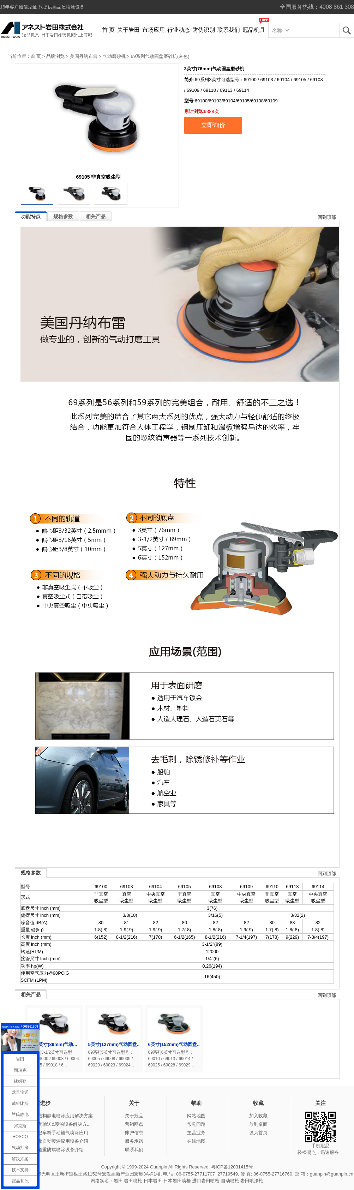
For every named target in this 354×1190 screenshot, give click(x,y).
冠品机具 (253, 30)
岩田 (347, 30)
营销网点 (134, 1124)
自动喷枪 (230, 1180)
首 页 (108, 30)
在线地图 (196, 1141)
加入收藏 (258, 1115)
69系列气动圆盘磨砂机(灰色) (160, 56)
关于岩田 (128, 30)
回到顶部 (327, 217)
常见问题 (196, 1124)
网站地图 (196, 1115)
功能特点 (31, 216)
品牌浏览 (55, 56)
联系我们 (228, 30)
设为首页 (258, 1132)
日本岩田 (153, 1180)
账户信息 (134, 1132)
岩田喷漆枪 (251, 1180)
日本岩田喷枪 (177, 1180)
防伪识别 (203, 30)
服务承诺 (134, 1141)
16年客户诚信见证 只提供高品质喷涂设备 (42, 7)
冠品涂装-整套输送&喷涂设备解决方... (52, 1124)
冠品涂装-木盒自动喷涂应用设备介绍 (50, 1141)
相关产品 (96, 216)
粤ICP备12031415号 (232, 1167)
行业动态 (178, 30)
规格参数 (63, 216)
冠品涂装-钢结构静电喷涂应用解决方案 (53, 1115)
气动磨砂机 (114, 56)
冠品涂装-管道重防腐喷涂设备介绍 (48, 1149)
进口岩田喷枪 (206, 1180)
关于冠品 (134, 1115)
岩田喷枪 (133, 1180)
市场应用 (153, 30)
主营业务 (196, 1132)
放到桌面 (258, 1124)
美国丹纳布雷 (83, 56)
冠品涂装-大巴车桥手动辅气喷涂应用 (50, 1132)
